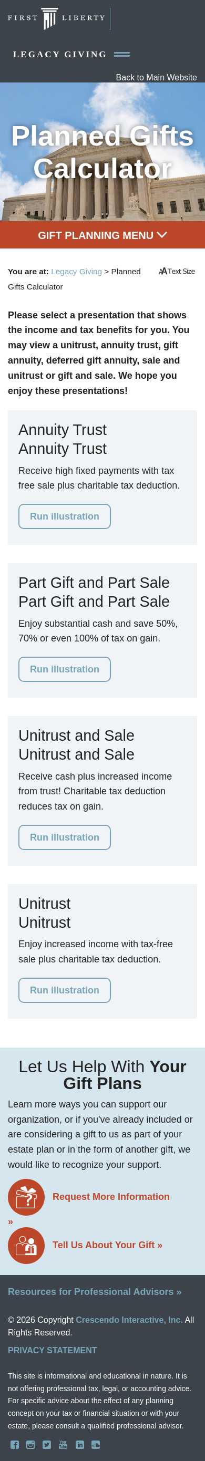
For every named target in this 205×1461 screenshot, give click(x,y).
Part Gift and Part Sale (94, 582)
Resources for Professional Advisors (94, 1292)
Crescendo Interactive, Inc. (129, 1319)
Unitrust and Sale (76, 735)
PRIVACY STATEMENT (52, 1350)
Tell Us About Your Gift (85, 1246)
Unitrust (44, 903)
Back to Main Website (156, 77)
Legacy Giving (71, 54)
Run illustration (64, 516)
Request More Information (89, 1203)
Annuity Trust (62, 429)
